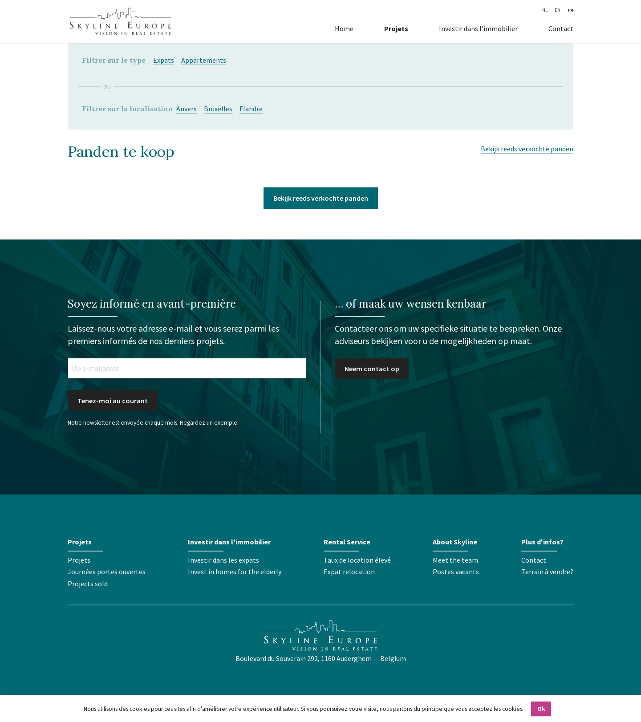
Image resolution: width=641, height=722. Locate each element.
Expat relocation (349, 571)
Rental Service (347, 541)
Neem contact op (372, 368)
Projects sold (88, 583)
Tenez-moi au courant (112, 400)
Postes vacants (456, 571)
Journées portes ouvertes (107, 571)
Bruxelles (218, 108)
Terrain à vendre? (547, 571)
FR (570, 10)
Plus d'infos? (542, 541)
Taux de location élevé (357, 560)
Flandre (251, 108)
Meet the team (455, 560)
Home (344, 28)
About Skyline (455, 541)
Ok (541, 709)
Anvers (186, 108)
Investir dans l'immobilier (478, 28)
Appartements (203, 60)
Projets (396, 28)
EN (557, 10)
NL (545, 10)
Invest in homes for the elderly (234, 571)
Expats (163, 60)
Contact (560, 28)
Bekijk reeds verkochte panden (527, 148)
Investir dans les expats (223, 560)
